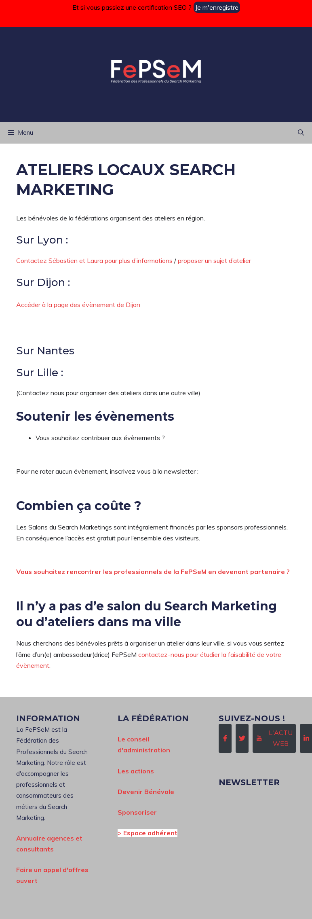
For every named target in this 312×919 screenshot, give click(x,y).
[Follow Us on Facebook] (225, 738)
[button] (301, 133)
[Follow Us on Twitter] (242, 738)
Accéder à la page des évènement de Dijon (78, 305)
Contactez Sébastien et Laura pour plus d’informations (94, 260)
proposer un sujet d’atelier (214, 260)
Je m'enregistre (216, 7)
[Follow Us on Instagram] (274, 738)
